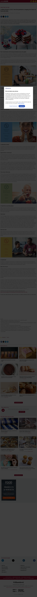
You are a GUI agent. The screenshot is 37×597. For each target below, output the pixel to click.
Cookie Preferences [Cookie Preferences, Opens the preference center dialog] (13, 106)
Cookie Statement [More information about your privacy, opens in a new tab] (21, 103)
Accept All (22, 106)
